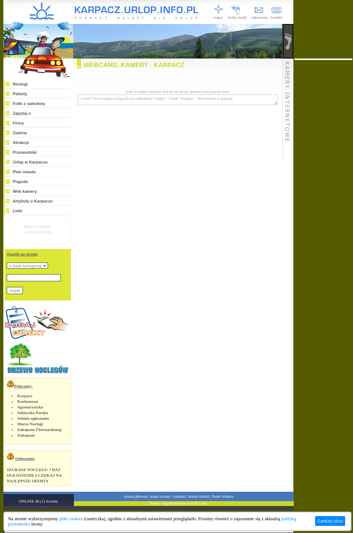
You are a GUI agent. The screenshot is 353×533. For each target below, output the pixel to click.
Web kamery (25, 191)
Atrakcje (21, 142)
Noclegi (20, 84)
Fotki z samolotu (29, 103)
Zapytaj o (22, 113)
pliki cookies (71, 518)
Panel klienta (222, 496)
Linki (18, 211)
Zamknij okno (330, 521)
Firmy (18, 123)
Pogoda (20, 181)
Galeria (20, 133)
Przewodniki (25, 152)
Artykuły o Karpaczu (33, 201)
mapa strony (160, 496)
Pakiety (20, 94)
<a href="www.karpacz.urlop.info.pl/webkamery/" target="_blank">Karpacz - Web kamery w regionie (178, 100)
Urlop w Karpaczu (30, 162)
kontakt (179, 496)
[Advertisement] (323, 172)
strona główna (135, 496)
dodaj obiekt (199, 496)
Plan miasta (24, 172)
